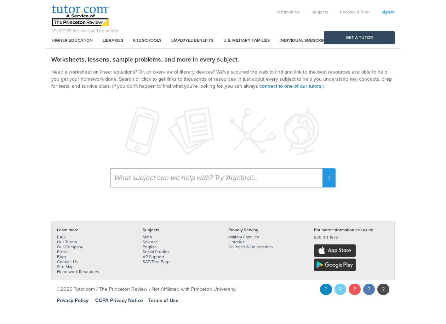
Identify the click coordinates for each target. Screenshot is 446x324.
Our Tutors (67, 241)
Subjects (319, 12)
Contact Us (67, 261)
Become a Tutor (355, 12)
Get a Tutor (359, 37)
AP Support (153, 256)
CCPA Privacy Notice (119, 300)
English (150, 246)
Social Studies (156, 251)
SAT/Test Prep (156, 261)
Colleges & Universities (250, 246)
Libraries (113, 40)
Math (147, 237)
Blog (61, 256)
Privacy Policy (72, 300)
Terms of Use (163, 300)
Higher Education (72, 40)
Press (62, 251)
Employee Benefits (192, 40)
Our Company (70, 246)
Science (150, 241)
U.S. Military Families (246, 40)
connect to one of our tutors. (290, 86)
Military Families (243, 237)
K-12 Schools (147, 40)
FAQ (61, 237)
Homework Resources (78, 271)
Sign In (388, 12)
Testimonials (288, 12)
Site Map (65, 266)
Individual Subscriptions (308, 40)
